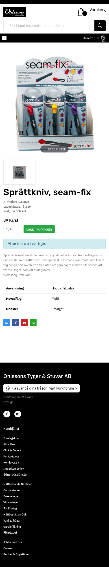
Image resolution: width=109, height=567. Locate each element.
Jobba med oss (12, 542)
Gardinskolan (11, 490)
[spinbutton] (12, 229)
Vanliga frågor (11, 520)
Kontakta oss (11, 456)
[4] (17, 414)
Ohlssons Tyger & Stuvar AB (37, 376)
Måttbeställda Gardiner (17, 484)
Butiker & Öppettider (16, 554)
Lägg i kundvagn (39, 229)
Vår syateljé (10, 502)
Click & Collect (12, 450)
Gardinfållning (12, 526)
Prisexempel (11, 496)
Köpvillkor (9, 444)
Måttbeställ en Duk (14, 514)
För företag (10, 508)
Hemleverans (11, 462)
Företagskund (11, 438)
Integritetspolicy (13, 468)
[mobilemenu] (4, 39)
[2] (7, 414)
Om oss (7, 548)
